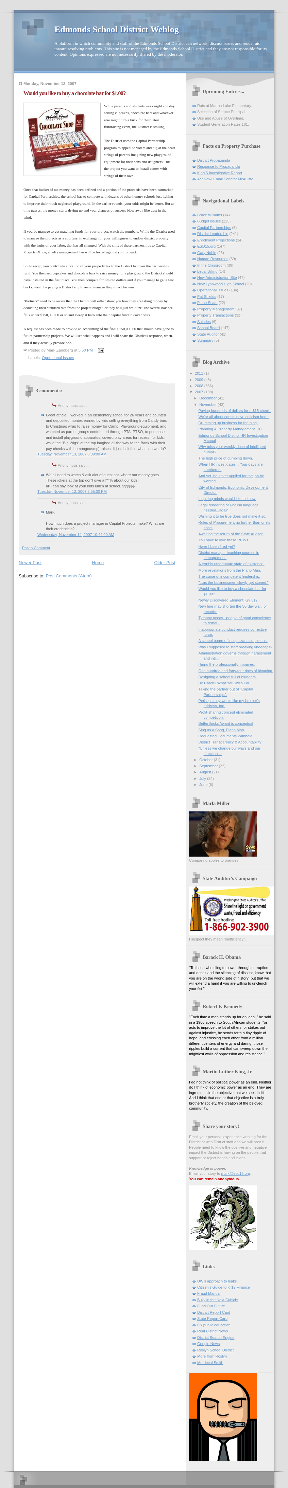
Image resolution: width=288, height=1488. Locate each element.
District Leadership (212, 234)
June (203, 785)
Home (98, 562)
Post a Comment (36, 548)
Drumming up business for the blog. (228, 423)
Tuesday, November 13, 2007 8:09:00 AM (71, 454)
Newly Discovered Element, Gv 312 (228, 600)
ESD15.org (206, 246)
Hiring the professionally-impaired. (227, 664)
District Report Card (213, 1312)
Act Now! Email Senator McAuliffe (225, 179)
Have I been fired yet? (217, 546)
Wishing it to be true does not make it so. (233, 516)
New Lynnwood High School (220, 284)
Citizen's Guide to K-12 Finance (223, 1287)
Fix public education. (214, 1325)
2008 (199, 386)
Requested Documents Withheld (225, 736)
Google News (208, 1344)
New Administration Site (217, 277)
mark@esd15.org (235, 1173)
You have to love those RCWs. (224, 540)
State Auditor (208, 334)
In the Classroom (211, 265)
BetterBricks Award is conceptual (226, 723)
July (203, 778)
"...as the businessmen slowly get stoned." (234, 582)
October (206, 760)
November (208, 404)
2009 (199, 380)
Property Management (215, 309)
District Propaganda (213, 160)
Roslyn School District (215, 1350)
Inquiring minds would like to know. (227, 499)
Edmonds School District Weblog (116, 29)
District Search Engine (215, 1337)
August (205, 772)
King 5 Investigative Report (219, 173)
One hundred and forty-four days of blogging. (236, 671)
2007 (199, 392)
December (208, 398)
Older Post (164, 562)
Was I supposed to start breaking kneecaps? (236, 647)
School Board (208, 328)
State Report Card (212, 1318)
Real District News (212, 1331)
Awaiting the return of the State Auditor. (231, 534)
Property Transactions (215, 315)
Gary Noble (206, 253)
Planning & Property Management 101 (230, 429)
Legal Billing (207, 271)
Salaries (204, 322)
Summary (205, 340)
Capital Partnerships (214, 228)
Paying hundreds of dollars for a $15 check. (235, 411)
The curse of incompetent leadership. (229, 576)
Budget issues (209, 221)
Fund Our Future (211, 1306)
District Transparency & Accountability (230, 742)
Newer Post (30, 562)
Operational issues (58, 358)
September (209, 766)
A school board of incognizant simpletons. (233, 641)
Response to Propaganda (218, 166)
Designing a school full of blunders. (228, 677)
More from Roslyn (212, 1356)
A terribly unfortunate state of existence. (232, 564)
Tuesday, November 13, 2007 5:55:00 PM (72, 491)
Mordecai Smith (210, 1363)
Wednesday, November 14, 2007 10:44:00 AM (75, 535)
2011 (199, 373)
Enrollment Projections (216, 240)
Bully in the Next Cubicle (217, 1300)
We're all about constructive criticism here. (234, 417)
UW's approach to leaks (217, 1281)
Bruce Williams (209, 215)
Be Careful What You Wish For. (224, 683)
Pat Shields (206, 296)
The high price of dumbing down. (226, 458)
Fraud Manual (208, 1293)
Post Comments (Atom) (69, 575)
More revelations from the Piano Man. (230, 570)
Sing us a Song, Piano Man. (222, 730)
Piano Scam (207, 303)
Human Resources (212, 259)
